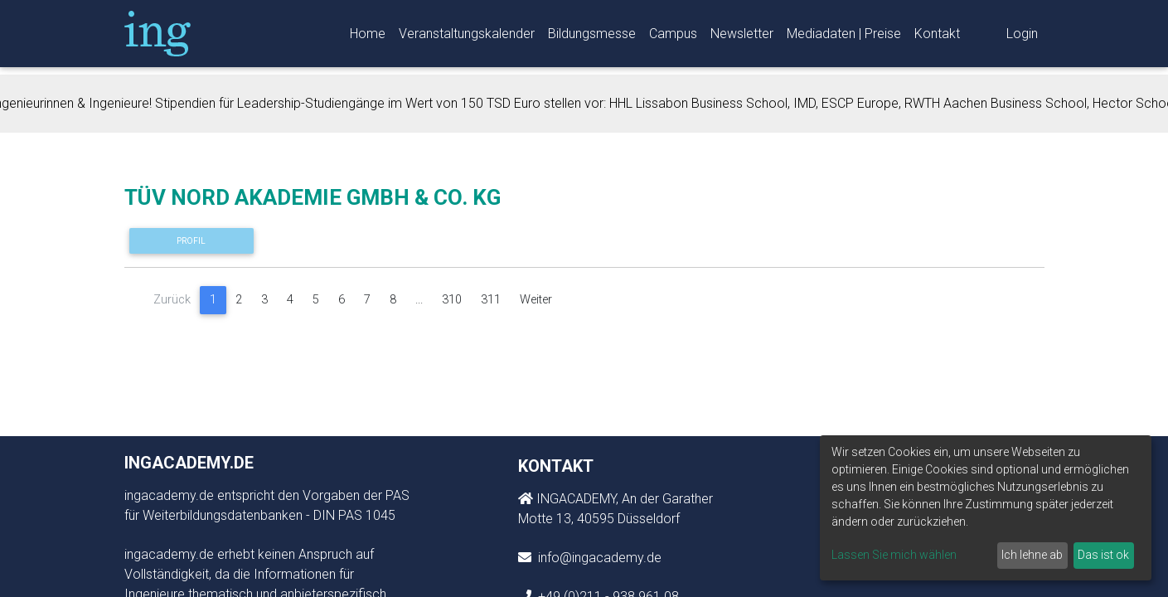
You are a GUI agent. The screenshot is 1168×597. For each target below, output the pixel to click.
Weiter (536, 300)
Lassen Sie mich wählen (894, 554)
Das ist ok (1103, 554)
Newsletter (741, 37)
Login (1022, 37)
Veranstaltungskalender (467, 37)
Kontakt (937, 37)
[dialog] (985, 507)
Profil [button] (191, 240)
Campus (673, 37)
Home (367, 37)
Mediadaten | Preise (844, 37)
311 (491, 300)
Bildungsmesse (592, 37)
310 (452, 300)
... (419, 300)
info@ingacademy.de (598, 557)
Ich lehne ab (1032, 554)
